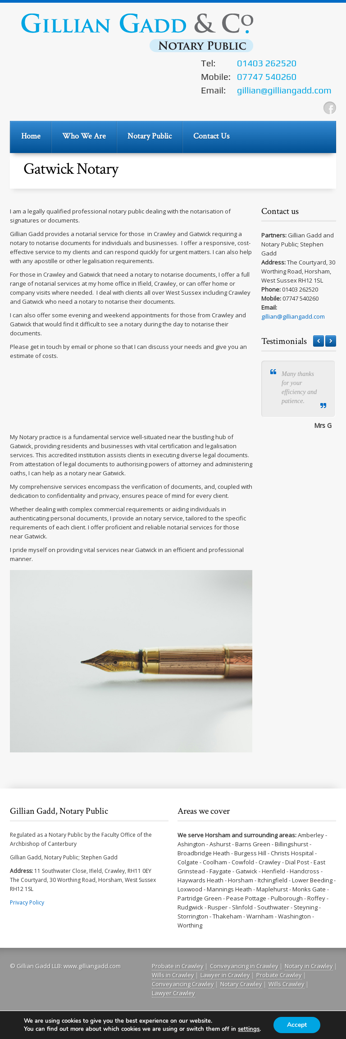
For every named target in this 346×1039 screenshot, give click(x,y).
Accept (297, 1024)
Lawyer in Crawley (225, 975)
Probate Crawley (279, 975)
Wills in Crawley (173, 975)
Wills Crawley (287, 984)
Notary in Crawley (309, 966)
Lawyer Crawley (173, 993)
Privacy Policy (27, 902)
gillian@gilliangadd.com (293, 316)
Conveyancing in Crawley (244, 966)
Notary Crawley (241, 984)
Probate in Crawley (178, 966)
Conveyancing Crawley (183, 984)
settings (249, 1029)
